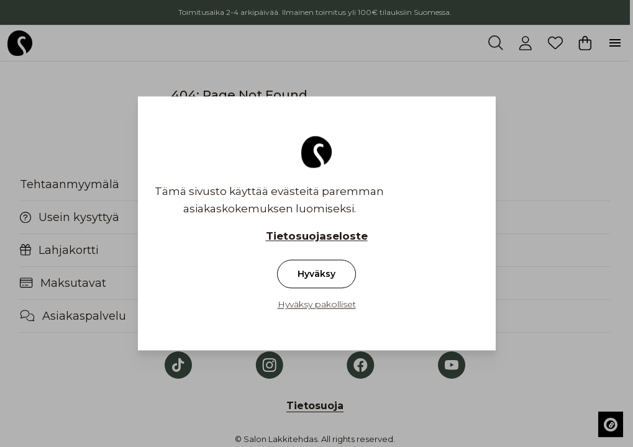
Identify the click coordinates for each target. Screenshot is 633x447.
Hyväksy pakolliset (317, 304)
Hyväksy (316, 274)
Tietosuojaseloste (317, 236)
